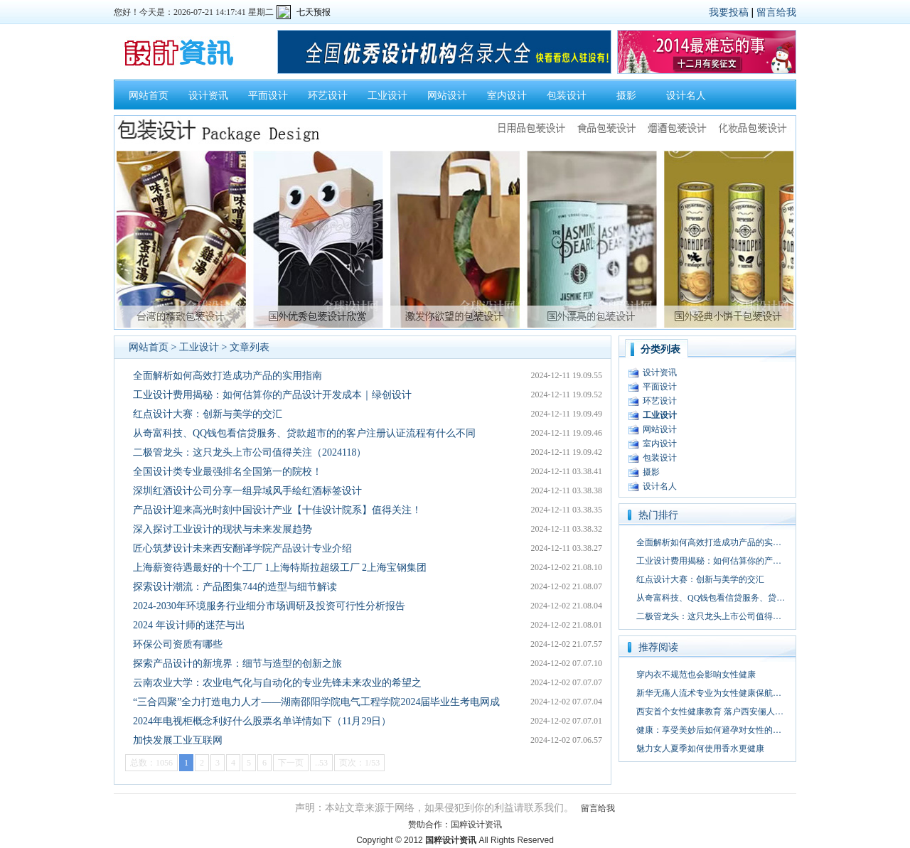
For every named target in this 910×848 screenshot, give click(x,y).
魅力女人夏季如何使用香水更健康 (700, 748)
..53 (321, 763)
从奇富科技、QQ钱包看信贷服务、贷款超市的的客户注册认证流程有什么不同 (304, 433)
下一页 (291, 763)
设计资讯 (208, 95)
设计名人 (686, 95)
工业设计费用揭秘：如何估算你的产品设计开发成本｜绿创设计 (272, 395)
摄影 (626, 95)
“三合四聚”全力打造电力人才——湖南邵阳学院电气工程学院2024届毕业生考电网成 (316, 702)
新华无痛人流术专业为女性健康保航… (708, 693)
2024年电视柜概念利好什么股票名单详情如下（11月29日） (262, 721)
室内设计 (507, 95)
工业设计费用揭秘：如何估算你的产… (708, 561)
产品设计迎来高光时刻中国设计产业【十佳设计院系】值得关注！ (277, 510)
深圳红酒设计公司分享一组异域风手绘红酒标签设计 (247, 490)
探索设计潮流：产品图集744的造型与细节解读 (235, 586)
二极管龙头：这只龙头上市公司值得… (708, 616)
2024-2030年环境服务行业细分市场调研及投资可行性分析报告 (269, 606)
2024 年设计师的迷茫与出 (189, 625)
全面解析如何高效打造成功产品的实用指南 (227, 375)
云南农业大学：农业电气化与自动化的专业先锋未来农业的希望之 (277, 682)
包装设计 (567, 95)
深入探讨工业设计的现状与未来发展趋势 (222, 529)
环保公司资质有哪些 (178, 644)
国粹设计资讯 (476, 825)
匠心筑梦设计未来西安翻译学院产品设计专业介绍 (242, 548)
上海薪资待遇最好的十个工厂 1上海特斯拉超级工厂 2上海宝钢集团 (280, 567)
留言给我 (776, 12)
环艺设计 (328, 95)
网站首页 (148, 95)
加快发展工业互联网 (178, 740)
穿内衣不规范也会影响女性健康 (696, 675)
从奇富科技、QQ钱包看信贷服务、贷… (710, 598)
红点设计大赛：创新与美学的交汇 (207, 414)
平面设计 (268, 95)
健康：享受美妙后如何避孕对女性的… (708, 730)
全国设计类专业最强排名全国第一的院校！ (227, 471)
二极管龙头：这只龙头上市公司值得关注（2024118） (249, 452)
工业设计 (387, 95)
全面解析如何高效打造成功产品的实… (708, 542)
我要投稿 (729, 12)
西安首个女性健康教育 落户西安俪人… (709, 711)
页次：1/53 (359, 763)
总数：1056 (151, 763)
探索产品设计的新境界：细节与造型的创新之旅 (237, 663)
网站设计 (447, 95)
